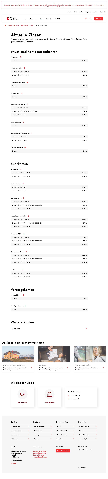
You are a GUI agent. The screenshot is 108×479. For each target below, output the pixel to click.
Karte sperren (20, 426)
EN (105, 12)
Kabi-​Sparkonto (17, 198)
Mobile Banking (65, 435)
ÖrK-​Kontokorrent (18, 147)
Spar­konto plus (17, 183)
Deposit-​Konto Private (19, 104)
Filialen (87, 430)
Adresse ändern (20, 430)
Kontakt (70, 12)
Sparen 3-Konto (17, 295)
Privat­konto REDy (18, 68)
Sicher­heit (20, 439)
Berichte (95, 12)
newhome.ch (20, 435)
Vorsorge (42, 435)
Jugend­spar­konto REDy (20, 216)
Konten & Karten (42, 426)
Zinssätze (49, 328)
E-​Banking (99, 18)
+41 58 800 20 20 (76, 396)
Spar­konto (16, 169)
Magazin (88, 12)
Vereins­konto (16, 93)
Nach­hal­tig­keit (87, 439)
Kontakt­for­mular (75, 399)
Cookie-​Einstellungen (40, 457)
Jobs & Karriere (87, 426)
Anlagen (42, 439)
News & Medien (87, 435)
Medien (81, 12)
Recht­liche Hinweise (39, 453)
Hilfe (101, 12)
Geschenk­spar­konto (19, 252)
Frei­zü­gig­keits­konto (18, 306)
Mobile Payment (65, 430)
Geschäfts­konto (17, 122)
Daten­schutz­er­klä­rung (40, 451)
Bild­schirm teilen (63, 450)
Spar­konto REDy (17, 234)
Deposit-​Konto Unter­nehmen (21, 133)
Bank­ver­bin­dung (38, 455)
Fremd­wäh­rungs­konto (19, 82)
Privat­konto (16, 57)
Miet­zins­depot (17, 270)
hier (63, 7)
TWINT (65, 426)
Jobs (75, 12)
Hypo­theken (42, 430)
